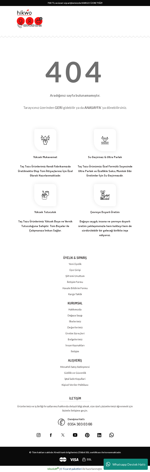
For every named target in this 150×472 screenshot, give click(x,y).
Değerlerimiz (74, 327)
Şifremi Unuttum (74, 275)
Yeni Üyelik (75, 263)
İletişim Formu (75, 281)
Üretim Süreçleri (75, 333)
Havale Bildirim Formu (75, 288)
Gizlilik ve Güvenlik (75, 372)
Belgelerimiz (75, 339)
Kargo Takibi (75, 294)
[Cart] (38, 21)
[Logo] (24, 12)
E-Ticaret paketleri (71, 468)
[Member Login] (30, 21)
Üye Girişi (75, 269)
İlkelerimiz (75, 321)
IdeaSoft (53, 468)
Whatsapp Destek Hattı (125, 464)
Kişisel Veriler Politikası (75, 384)
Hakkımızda (75, 309)
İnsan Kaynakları (74, 345)
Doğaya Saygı (75, 315)
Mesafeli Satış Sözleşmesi (74, 366)
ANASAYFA (92, 108)
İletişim (75, 351)
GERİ (58, 108)
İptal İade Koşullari (75, 378)
